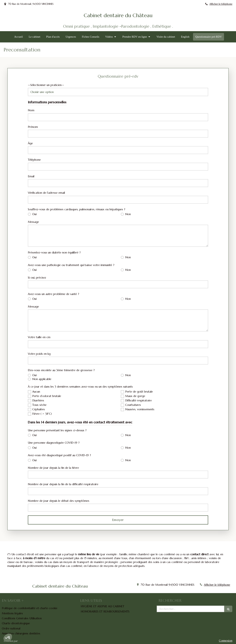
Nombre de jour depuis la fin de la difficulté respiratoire (63, 484)
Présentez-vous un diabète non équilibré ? (54, 252)
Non (127, 214)
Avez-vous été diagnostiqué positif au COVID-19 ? (59, 455)
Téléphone (34, 159)
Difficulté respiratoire (138, 400)
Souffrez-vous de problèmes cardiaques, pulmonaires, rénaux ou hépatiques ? (76, 209)
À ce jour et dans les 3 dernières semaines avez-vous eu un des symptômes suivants (80, 386)
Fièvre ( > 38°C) (42, 413)
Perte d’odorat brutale (46, 396)
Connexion (225, 640)
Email (31, 176)
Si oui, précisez (37, 277)
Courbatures (133, 405)
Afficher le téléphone (220, 4)
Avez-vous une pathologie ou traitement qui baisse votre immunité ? (71, 265)
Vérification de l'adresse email (46, 192)
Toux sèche (39, 405)
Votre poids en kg (39, 353)
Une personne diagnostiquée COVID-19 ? (53, 442)
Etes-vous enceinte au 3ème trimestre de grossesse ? (61, 370)
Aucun (36, 391)
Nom (31, 110)
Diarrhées (38, 400)
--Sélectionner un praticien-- (46, 85)
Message (33, 222)
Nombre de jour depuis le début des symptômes (58, 501)
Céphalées (38, 409)
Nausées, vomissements (139, 409)
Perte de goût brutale (139, 391)
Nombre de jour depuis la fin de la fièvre (53, 467)
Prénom (33, 127)
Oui (34, 214)
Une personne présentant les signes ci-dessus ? (57, 430)
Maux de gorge (135, 396)
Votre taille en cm (39, 337)
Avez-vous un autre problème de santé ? (53, 294)
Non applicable (41, 379)
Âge (30, 143)
